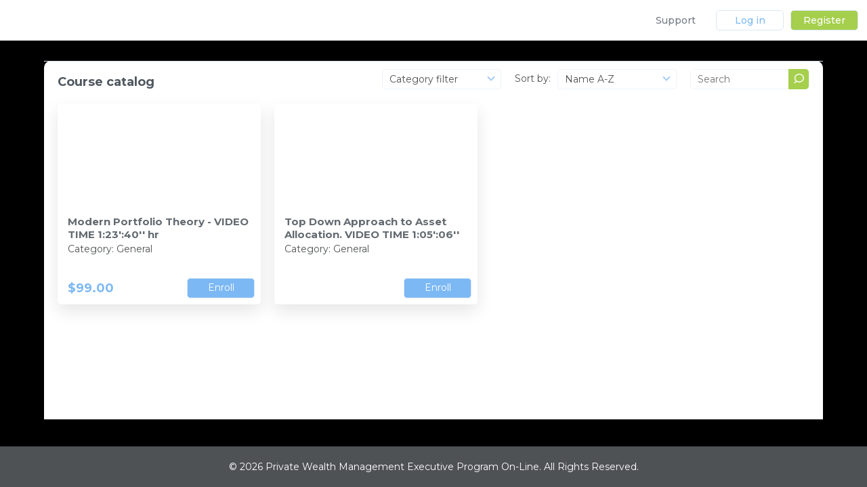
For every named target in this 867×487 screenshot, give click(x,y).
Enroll (221, 287)
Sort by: (533, 78)
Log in (750, 20)
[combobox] (441, 79)
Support (676, 20)
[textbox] (442, 79)
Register (824, 20)
